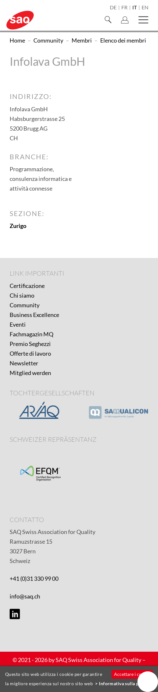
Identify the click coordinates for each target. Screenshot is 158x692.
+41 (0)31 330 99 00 (34, 578)
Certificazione (27, 285)
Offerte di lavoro (30, 353)
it (134, 7)
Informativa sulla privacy (125, 683)
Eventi (18, 324)
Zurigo (18, 225)
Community (25, 305)
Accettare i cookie (132, 674)
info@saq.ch (25, 596)
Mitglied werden (30, 372)
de (113, 7)
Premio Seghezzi (30, 343)
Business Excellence (34, 314)
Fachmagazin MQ (31, 334)
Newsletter (24, 363)
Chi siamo (22, 295)
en (145, 7)
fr (124, 7)
